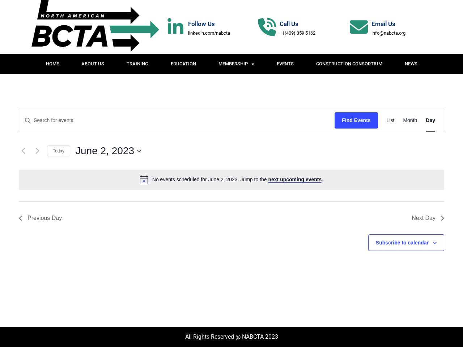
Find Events (356, 120)
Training (137, 63)
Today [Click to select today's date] (58, 150)
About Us (92, 63)
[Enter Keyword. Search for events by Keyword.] (177, 120)
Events (285, 63)
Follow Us (201, 23)
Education (183, 63)
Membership (236, 64)
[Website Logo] (94, 27)
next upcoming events (295, 179)
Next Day (428, 218)
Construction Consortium (349, 63)
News (411, 63)
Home (52, 63)
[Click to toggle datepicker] (108, 151)
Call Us (289, 23)
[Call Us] (267, 27)
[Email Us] (359, 27)
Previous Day (40, 218)
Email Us (383, 23)
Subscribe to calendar (402, 243)
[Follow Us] (175, 27)
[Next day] (37, 151)
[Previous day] (23, 151)
